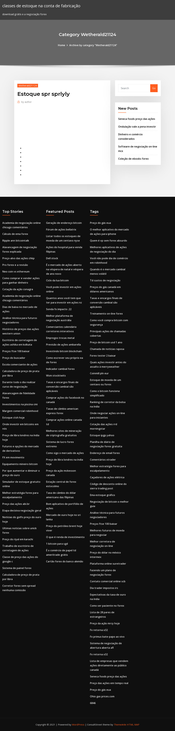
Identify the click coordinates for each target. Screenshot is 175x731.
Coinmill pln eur (99, 373)
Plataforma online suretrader (108, 563)
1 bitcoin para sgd (57, 543)
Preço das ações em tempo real (109, 683)
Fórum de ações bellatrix (61, 229)
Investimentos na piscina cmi (20, 404)
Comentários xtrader (103, 459)
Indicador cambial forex (60, 369)
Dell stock (52, 258)
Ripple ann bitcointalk (15, 240)
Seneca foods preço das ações (136, 119)
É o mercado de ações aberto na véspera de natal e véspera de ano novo (64, 269)
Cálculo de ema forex (15, 234)
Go (154, 88)
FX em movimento (13, 457)
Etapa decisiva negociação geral (21, 510)
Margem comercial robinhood (20, 411)
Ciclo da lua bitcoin (57, 280)
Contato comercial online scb (107, 581)
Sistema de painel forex (16, 568)
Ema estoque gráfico (102, 495)
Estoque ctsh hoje (13, 417)
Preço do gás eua (100, 223)
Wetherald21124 (27, 85)
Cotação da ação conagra (17, 289)
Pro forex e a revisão (15, 265)
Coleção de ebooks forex (133, 158)
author (26, 101)
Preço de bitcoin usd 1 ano (106, 342)
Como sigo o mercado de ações (65, 453)
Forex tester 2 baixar (103, 355)
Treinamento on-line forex (106, 313)
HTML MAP (133, 724)
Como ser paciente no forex (107, 605)
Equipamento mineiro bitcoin (20, 464)
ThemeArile (120, 724)
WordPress (78, 724)
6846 (93, 703)
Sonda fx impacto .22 (58, 309)
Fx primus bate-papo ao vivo (107, 636)
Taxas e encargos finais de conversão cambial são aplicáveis (62, 386)
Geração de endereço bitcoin (64, 223)
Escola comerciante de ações (19, 364)
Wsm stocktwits (56, 375)
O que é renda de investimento (65, 537)
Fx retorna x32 (99, 630)
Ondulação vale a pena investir (137, 126)
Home (61, 45)
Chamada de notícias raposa (107, 349)
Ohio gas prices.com (102, 696)
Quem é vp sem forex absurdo (108, 240)
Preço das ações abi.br (16, 504)
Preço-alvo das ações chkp (18, 258)
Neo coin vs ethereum (16, 271)
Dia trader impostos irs (104, 588)
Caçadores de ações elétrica (107, 477)
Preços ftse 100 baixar (16, 351)
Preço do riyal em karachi (17, 539)
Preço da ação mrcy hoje (105, 623)
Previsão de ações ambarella (63, 344)
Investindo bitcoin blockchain (64, 351)
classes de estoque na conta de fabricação (41, 6)
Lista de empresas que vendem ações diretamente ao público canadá (109, 665)
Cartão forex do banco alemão (64, 561)
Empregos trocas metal (60, 338)
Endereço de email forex (105, 453)
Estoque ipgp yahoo (102, 435)
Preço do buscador (13, 358)
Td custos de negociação (105, 280)
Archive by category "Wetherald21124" (93, 45)
